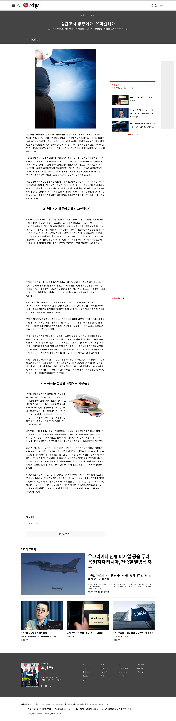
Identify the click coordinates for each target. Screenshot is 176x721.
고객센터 (62, 704)
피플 (102, 676)
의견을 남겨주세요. (35, 523)
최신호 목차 (123, 668)
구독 (131, 88)
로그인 (161, 6)
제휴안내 (54, 704)
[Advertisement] (60, 262)
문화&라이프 (87, 672)
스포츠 (85, 676)
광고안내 (140, 672)
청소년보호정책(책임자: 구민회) (98, 704)
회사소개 (31, 704)
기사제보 (140, 665)
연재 (120, 665)
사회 (84, 668)
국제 (102, 668)
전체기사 (86, 680)
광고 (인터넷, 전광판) (42, 704)
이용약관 (69, 704)
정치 (84, 665)
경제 (102, 665)
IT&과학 (104, 672)
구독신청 (140, 668)
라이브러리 (123, 672)
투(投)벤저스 (119, 88)
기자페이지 (123, 676)
